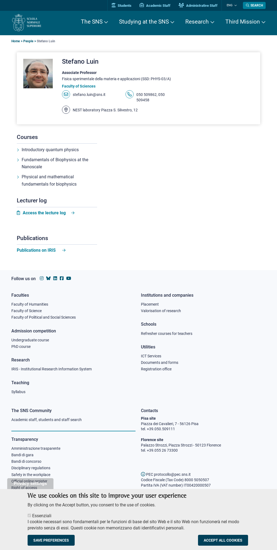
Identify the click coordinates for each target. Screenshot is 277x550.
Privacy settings (30, 485)
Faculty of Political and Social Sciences (43, 317)
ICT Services (151, 356)
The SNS (92, 21)
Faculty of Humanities (29, 303)
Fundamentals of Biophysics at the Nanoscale (55, 164)
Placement (150, 303)
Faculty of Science (26, 310)
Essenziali (41, 517)
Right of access (24, 488)
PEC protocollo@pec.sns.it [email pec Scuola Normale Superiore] (166, 474)
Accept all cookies (223, 542)
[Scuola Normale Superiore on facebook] (62, 277)
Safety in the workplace (30, 475)
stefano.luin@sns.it (89, 95)
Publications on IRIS (37, 251)
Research (197, 21)
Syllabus (18, 392)
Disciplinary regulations (30, 468)
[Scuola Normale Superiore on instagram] (42, 277)
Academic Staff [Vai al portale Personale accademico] (157, 6)
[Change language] (235, 5)
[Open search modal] (254, 5)
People (28, 41)
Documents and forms (159, 362)
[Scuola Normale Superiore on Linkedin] (55, 277)
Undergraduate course (30, 339)
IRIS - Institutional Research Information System (51, 369)
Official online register (29, 482)
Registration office (156, 369)
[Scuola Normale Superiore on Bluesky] (48, 277)
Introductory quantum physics (50, 150)
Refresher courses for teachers (166, 333)
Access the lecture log (44, 213)
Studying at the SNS (144, 21)
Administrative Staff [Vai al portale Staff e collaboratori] (200, 6)
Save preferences (51, 542)
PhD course (21, 346)
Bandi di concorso (26, 462)
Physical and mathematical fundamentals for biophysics (49, 181)
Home (15, 41)
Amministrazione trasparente (35, 448)
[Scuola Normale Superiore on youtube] (68, 277)
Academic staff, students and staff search (46, 420)
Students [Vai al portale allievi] (124, 6)
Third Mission (242, 21)
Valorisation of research (161, 310)
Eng (230, 5)
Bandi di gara (22, 455)
